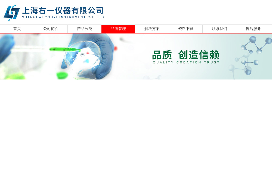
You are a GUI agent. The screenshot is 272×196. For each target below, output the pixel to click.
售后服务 (253, 29)
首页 (17, 29)
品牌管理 (118, 29)
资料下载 (185, 29)
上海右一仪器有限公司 (75, 11)
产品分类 (84, 29)
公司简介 (50, 29)
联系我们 (219, 29)
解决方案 (152, 29)
